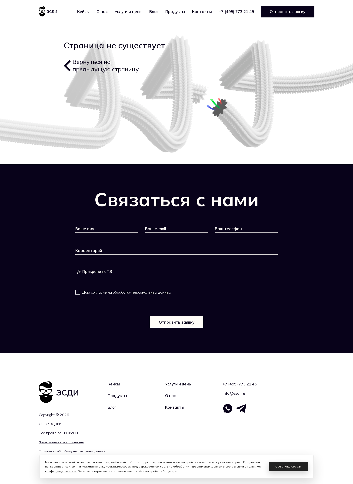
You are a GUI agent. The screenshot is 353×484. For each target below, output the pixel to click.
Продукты (175, 11)
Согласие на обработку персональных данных (72, 451)
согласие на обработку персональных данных (188, 466)
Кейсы (83, 11)
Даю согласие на (126, 292)
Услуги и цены (179, 384)
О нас (102, 11)
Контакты (202, 11)
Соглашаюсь (288, 466)
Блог (153, 11)
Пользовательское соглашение (60, 442)
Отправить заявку (287, 11)
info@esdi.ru (234, 393)
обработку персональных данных (142, 292)
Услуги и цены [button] (128, 11)
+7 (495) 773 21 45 (236, 11)
